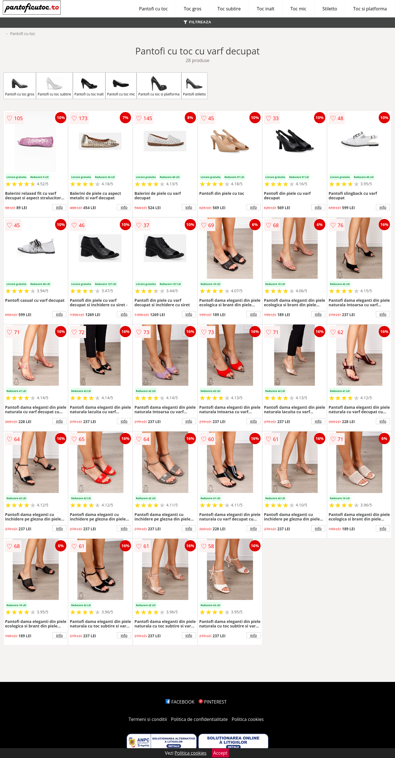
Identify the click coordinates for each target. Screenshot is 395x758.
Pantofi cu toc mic (121, 86)
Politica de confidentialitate (199, 719)
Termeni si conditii (147, 719)
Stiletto (329, 9)
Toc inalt (265, 9)
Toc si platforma (370, 9)
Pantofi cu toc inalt (89, 86)
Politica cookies (248, 719)
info (59, 207)
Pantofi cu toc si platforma (159, 86)
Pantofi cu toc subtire (54, 86)
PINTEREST (212, 702)
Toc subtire (229, 9)
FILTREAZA (197, 22)
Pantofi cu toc (153, 9)
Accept (220, 753)
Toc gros (193, 9)
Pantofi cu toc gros (19, 86)
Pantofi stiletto (194, 86)
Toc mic (298, 9)
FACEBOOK (180, 702)
